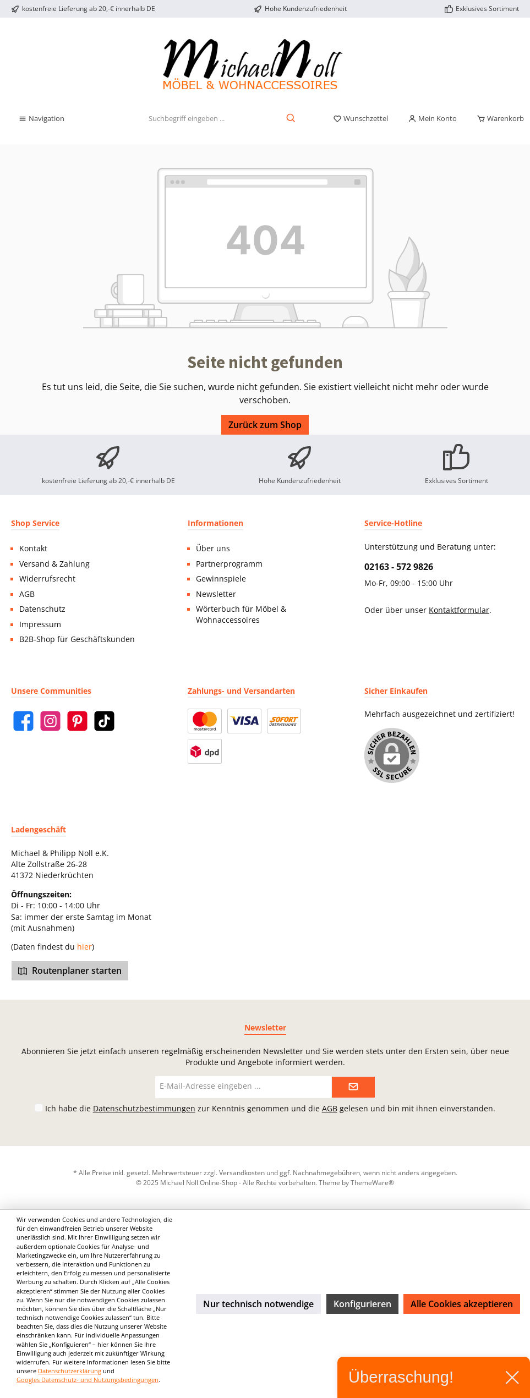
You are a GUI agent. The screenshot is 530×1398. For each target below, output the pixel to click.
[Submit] (353, 1087)
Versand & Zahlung (54, 564)
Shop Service (35, 523)
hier (84, 947)
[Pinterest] (77, 721)
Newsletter (216, 594)
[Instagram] (50, 721)
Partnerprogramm (229, 564)
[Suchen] (291, 119)
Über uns (213, 548)
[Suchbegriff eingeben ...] (187, 119)
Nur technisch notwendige (258, 1304)
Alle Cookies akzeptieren (462, 1304)
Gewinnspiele (221, 579)
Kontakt (33, 548)
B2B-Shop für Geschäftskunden (77, 639)
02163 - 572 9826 (398, 567)
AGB (27, 594)
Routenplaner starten (70, 970)
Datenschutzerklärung (69, 1371)
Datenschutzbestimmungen (144, 1108)
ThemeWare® (372, 1182)
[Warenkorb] (496, 118)
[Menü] (41, 118)
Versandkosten (242, 1172)
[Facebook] (23, 721)
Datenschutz (42, 609)
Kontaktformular (459, 610)
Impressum (40, 624)
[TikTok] (104, 721)
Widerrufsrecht (47, 579)
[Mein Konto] (432, 118)
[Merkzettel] (360, 118)
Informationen (215, 523)
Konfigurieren (362, 1304)
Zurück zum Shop (265, 425)
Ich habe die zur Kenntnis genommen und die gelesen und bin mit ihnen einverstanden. (270, 1108)
